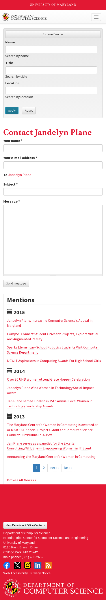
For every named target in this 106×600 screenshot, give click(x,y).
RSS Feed (48, 565)
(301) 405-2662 (32, 557)
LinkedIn (37, 565)
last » (68, 467)
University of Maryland (53, 4)
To (5, 174)
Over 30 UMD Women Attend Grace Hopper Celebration (48, 379)
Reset (29, 110)
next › (54, 467)
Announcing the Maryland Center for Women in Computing (51, 456)
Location (12, 83)
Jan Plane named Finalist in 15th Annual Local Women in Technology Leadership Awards (49, 403)
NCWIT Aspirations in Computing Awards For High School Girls (54, 360)
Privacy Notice (40, 573)
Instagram (27, 565)
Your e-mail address (20, 157)
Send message (16, 283)
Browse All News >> (22, 480)
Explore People (53, 34)
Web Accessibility (15, 573)
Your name (12, 140)
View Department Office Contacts (25, 525)
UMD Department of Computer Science (43, 17)
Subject (10, 184)
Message (11, 201)
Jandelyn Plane (19, 174)
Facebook (6, 565)
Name (10, 42)
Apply (12, 110)
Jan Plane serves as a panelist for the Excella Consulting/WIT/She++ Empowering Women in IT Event (49, 446)
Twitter (17, 565)
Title (9, 62)
